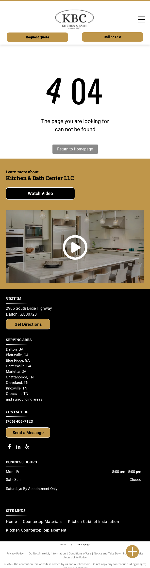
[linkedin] (18, 447)
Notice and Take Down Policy (112, 553)
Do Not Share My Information (47, 553)
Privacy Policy (15, 553)
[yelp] (27, 447)
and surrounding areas (24, 399)
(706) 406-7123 (19, 421)
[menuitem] (14, 522)
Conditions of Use (80, 553)
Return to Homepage (75, 149)
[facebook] (9, 447)
